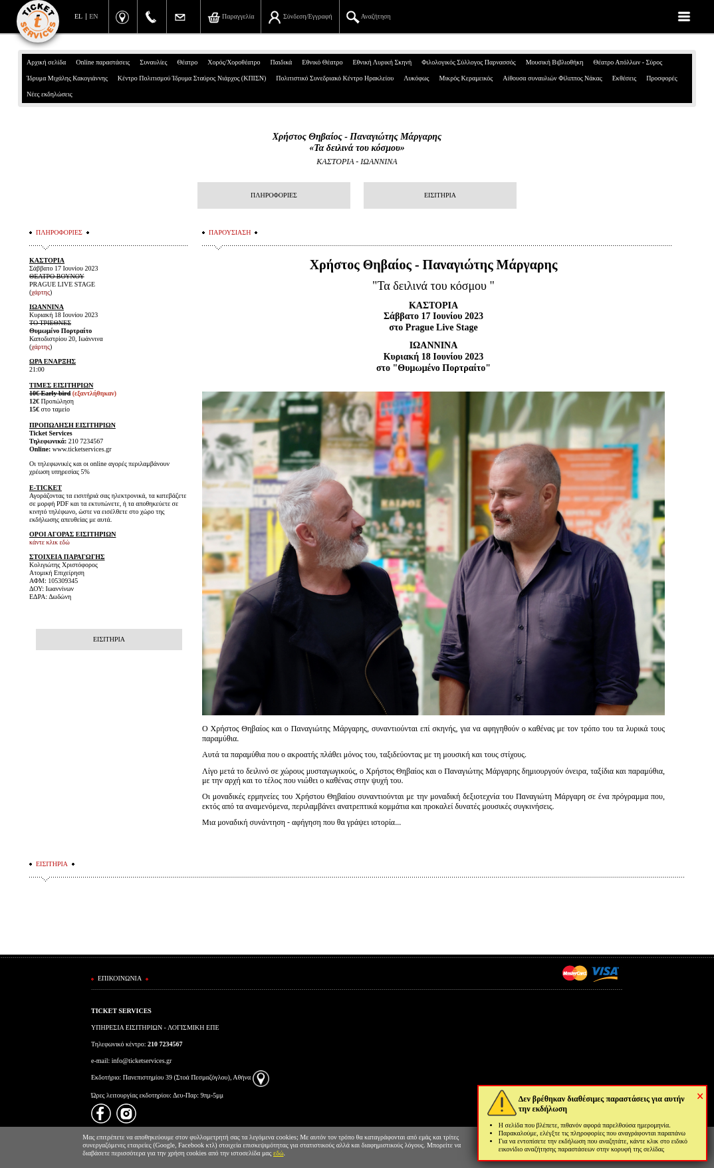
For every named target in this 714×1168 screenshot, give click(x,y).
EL (78, 16)
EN (93, 16)
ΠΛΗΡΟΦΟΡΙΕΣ (274, 195)
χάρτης (40, 292)
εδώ (278, 1153)
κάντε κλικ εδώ (49, 542)
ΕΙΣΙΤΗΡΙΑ (440, 195)
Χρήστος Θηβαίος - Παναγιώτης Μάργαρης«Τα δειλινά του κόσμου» (357, 142)
